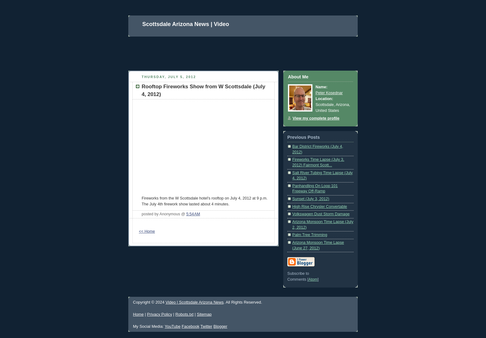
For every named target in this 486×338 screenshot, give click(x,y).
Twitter (206, 326)
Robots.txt (184, 314)
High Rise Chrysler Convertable (319, 206)
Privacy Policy (159, 314)
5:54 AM (193, 214)
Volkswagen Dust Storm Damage (321, 214)
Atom (312, 279)
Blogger (220, 326)
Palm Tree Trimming (309, 235)
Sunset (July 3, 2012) (310, 199)
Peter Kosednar (329, 93)
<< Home (147, 231)
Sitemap (204, 314)
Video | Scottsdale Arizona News (194, 302)
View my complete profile (316, 118)
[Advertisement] (241, 50)
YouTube (172, 326)
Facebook (190, 326)
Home (138, 314)
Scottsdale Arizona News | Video (185, 24)
